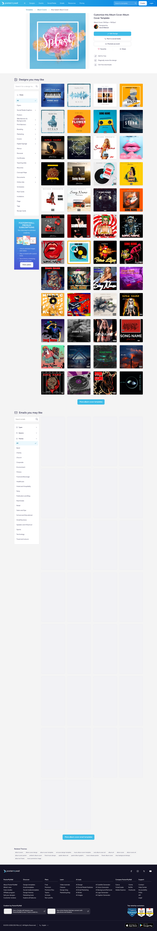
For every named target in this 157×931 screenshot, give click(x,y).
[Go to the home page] (9, 3)
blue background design (123, 855)
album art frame (19, 858)
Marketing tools (28, 895)
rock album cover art (100, 852)
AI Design (79, 885)
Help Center (142, 887)
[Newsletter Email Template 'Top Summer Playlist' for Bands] (53, 701)
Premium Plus (49, 890)
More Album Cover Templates (91, 402)
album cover (120, 852)
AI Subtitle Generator (103, 885)
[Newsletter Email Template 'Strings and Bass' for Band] (79, 649)
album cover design (31, 852)
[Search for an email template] (26, 419)
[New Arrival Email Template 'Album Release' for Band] (131, 441)
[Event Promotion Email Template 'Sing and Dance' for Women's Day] (79, 597)
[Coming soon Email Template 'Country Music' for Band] (105, 545)
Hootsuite (131, 890)
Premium (48, 887)
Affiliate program (9, 892)
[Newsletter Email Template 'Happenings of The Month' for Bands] (131, 649)
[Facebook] (131, 871)
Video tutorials (65, 885)
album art (111, 852)
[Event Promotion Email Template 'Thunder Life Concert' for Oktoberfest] (53, 752)
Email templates (28, 887)
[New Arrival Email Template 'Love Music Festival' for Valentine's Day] (53, 493)
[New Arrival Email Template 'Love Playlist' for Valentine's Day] (79, 441)
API (139, 895)
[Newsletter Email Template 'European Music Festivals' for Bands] (53, 597)
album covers (19, 852)
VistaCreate (119, 887)
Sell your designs (9, 895)
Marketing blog (65, 892)
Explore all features (29, 898)
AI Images (79, 895)
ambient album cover (35, 855)
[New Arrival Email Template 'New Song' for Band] (53, 804)
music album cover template (82, 852)
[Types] (36, 427)
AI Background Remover (104, 890)
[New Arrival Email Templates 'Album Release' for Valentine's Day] (131, 493)
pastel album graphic (77, 855)
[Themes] (36, 439)
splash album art (63, 855)
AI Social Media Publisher (84, 887)
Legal (140, 898)
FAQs (140, 892)
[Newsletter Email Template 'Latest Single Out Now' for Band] (131, 597)
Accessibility (142, 890)
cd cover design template (63, 852)
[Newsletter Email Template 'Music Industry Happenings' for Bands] (53, 649)
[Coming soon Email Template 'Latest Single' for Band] (79, 804)
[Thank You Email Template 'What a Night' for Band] (105, 597)
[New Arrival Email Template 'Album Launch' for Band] (53, 441)
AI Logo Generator (102, 892)
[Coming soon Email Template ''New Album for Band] (53, 545)
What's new (7, 887)
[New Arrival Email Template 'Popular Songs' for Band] (79, 493)
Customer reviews (9, 898)
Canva (117, 885)
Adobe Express (120, 890)
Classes (62, 887)
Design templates (29, 885)
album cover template (46, 852)
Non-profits (49, 898)
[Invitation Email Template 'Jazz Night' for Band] (131, 752)
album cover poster (21, 855)
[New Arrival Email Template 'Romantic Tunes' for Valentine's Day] (105, 493)
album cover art (131, 852)
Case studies (7, 890)
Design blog (64, 890)
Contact (141, 885)
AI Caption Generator (103, 895)
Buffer (130, 887)
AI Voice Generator (102, 887)
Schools (47, 895)
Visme (130, 885)
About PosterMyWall (10, 885)
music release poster (92, 855)
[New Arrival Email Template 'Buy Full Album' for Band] (105, 441)
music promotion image (34, 858)
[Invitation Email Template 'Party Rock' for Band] (105, 752)
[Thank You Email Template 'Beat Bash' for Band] (131, 701)
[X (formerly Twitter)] (144, 871)
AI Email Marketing (82, 890)
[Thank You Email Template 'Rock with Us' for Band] (105, 701)
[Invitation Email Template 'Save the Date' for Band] (79, 701)
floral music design (50, 855)
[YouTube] (150, 871)
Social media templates (31, 890)
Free (46, 885)
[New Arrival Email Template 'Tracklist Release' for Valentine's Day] (131, 545)
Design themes (28, 892)
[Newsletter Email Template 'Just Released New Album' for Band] (105, 649)
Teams (47, 892)
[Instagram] (138, 871)
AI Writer (79, 892)
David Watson (104, 28)
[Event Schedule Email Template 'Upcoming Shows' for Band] (79, 752)
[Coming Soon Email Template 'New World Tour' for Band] (79, 545)
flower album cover (107, 855)
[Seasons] (36, 433)
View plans (26, 265)
